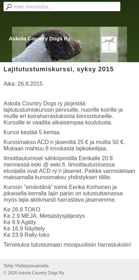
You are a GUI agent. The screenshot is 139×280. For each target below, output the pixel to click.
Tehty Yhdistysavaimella (26, 265)
